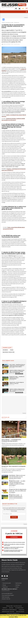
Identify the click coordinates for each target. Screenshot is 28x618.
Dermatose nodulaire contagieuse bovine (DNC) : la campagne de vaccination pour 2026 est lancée (16, 390)
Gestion (17, 587)
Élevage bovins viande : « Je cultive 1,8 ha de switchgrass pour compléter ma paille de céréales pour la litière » (17, 483)
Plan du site (21, 609)
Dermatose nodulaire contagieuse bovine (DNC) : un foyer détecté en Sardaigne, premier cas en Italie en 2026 (16, 371)
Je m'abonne (23, 8)
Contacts (5, 607)
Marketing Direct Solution (8, 611)
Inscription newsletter (19, 8)
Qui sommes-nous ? (19, 607)
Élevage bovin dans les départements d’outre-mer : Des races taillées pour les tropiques (17, 491)
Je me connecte (26, 8)
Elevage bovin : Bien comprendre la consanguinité (13, 466)
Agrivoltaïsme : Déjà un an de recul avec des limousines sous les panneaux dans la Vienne (17, 477)
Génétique (18, 585)
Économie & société (7, 347)
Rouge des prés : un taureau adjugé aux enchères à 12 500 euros (16, 383)
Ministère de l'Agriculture (8, 352)
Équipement (5, 587)
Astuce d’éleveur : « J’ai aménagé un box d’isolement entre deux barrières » (11, 440)
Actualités (16, 8)
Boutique (11, 607)
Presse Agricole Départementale (9, 609)
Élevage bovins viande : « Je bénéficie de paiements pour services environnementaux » (16, 377)
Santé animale (19, 583)
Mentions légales (20, 611)
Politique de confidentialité (13, 613)
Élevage (4, 585)
